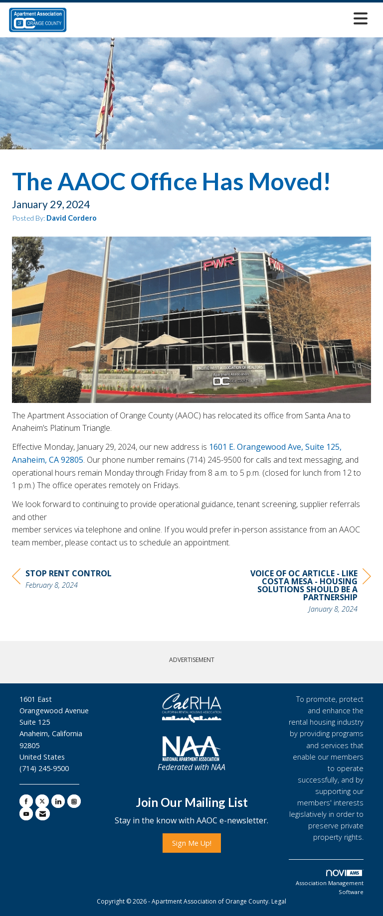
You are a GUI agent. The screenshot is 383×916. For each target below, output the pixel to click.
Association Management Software (330, 883)
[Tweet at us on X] (42, 801)
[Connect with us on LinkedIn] (58, 801)
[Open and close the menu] (220, 18)
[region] (296, 592)
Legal (278, 901)
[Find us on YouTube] (26, 813)
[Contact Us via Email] (42, 813)
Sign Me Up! (191, 843)
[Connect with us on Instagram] (74, 801)
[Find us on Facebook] (26, 801)
